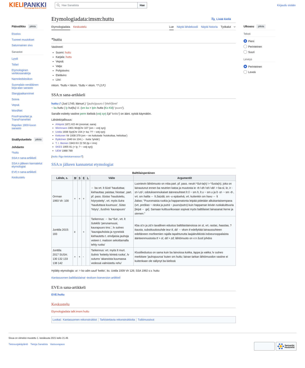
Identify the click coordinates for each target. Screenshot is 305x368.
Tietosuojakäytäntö (18, 344)
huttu (68, 52)
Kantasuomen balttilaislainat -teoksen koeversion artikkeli (85, 277)
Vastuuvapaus (57, 344)
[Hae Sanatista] (96, 5)
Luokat (57, 319)
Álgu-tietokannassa (66, 156)
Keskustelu (60, 304)
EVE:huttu (58, 294)
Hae (142, 5)
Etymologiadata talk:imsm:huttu (70, 311)
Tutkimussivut (146, 319)
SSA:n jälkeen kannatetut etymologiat (82, 164)
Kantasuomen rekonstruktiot (80, 319)
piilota (33, 26)
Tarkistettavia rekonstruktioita (117, 319)
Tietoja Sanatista (39, 344)
